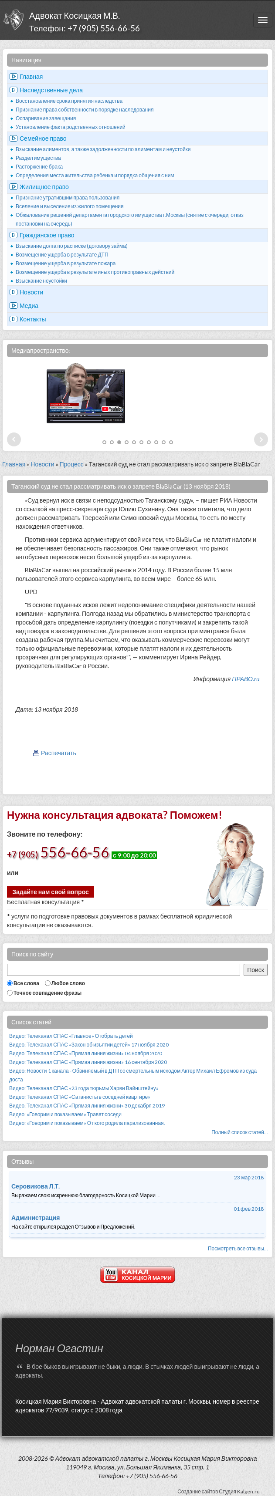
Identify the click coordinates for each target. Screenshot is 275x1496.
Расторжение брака (39, 166)
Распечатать (58, 752)
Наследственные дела (51, 90)
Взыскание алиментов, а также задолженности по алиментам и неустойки (103, 149)
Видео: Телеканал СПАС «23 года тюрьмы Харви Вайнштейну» (84, 1088)
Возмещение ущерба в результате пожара (66, 263)
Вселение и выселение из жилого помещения (70, 206)
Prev (14, 439)
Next (261, 439)
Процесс (72, 464)
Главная (31, 76)
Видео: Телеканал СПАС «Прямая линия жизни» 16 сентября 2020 (88, 1062)
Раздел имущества (38, 158)
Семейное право (43, 138)
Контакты (33, 319)
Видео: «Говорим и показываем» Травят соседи (65, 1114)
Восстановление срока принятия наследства (69, 101)
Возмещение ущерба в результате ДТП (62, 254)
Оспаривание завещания (46, 118)
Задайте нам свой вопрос (50, 891)
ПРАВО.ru (245, 678)
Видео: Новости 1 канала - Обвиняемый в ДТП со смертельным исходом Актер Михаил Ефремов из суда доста (133, 1075)
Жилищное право (44, 186)
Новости (31, 292)
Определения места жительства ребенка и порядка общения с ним (95, 175)
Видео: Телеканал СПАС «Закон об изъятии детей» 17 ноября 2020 (89, 1044)
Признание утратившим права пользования (67, 197)
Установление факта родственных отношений (71, 127)
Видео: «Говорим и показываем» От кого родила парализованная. (87, 1123)
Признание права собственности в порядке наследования (84, 109)
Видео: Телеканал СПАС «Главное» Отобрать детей (71, 1036)
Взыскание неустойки (41, 280)
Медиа (29, 305)
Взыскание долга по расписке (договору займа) (72, 246)
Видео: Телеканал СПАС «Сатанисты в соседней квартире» (79, 1097)
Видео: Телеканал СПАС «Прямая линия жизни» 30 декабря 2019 (87, 1105)
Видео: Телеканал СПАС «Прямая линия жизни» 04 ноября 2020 (85, 1053)
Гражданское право (47, 235)
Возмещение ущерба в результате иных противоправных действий (95, 272)
